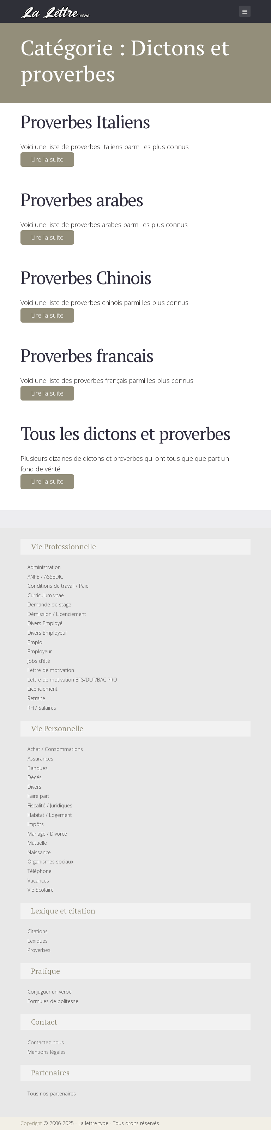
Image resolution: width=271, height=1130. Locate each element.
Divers (34, 786)
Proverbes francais (86, 355)
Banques (38, 768)
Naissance (39, 852)
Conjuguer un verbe (50, 991)
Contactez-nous (46, 1042)
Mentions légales (47, 1052)
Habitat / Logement (50, 815)
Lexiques (38, 940)
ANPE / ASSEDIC (45, 576)
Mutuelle (37, 842)
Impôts (36, 824)
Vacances (38, 880)
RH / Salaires (42, 707)
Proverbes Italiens (85, 121)
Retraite (36, 698)
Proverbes (39, 950)
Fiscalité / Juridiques (50, 805)
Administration (44, 567)
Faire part (38, 796)
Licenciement (43, 688)
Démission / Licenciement (57, 614)
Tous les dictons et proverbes (125, 433)
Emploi (35, 642)
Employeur (40, 651)
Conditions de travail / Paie (58, 585)
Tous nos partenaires (52, 1093)
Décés (35, 777)
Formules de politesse (53, 1001)
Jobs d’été (39, 661)
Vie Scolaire (41, 889)
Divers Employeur (47, 632)
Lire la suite (47, 159)
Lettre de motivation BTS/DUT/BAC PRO (72, 679)
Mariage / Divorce (47, 833)
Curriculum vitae (46, 595)
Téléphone (40, 871)
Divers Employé (45, 623)
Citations (38, 931)
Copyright (31, 1123)
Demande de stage (49, 604)
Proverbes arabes (81, 199)
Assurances (40, 758)
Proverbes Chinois (85, 277)
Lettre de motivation (51, 670)
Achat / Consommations (55, 749)
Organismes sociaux (50, 861)
